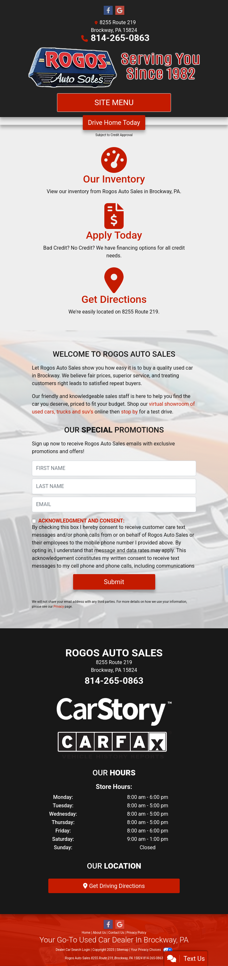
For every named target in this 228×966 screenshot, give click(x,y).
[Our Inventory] (114, 174)
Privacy (58, 606)
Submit (114, 582)
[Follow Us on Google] (119, 10)
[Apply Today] (114, 234)
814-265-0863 (120, 38)
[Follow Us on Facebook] (108, 10)
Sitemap (122, 949)
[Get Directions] (114, 294)
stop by (129, 412)
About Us (99, 932)
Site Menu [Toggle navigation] (114, 102)
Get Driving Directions (114, 885)
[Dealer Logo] (114, 67)
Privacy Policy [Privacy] (137, 932)
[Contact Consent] (34, 521)
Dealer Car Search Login (73, 949)
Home (86, 932)
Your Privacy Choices (151, 949)
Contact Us (116, 932)
